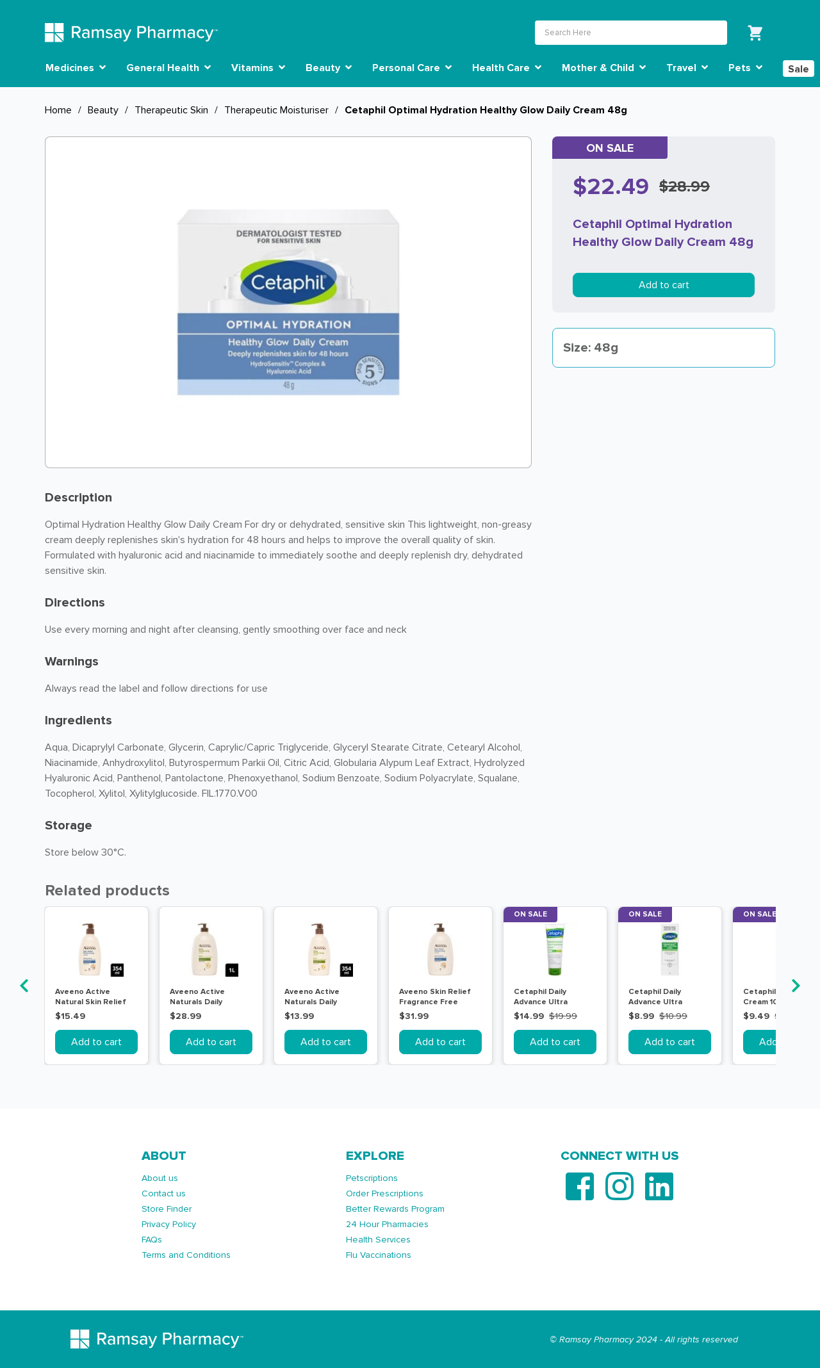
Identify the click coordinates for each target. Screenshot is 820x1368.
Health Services (378, 1239)
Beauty (103, 110)
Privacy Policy (169, 1224)
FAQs (152, 1239)
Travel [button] (687, 67)
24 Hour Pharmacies (387, 1224)
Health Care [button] (506, 67)
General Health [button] (168, 67)
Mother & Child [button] (604, 67)
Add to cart (664, 285)
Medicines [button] (75, 67)
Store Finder (167, 1208)
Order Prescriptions (384, 1193)
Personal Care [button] (412, 67)
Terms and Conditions (186, 1255)
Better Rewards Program (395, 1208)
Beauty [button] (329, 67)
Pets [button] (745, 67)
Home (58, 110)
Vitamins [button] (258, 67)
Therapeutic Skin (171, 110)
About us (160, 1178)
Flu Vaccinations (378, 1255)
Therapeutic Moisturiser (276, 110)
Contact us (164, 1193)
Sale (798, 69)
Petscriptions (372, 1178)
